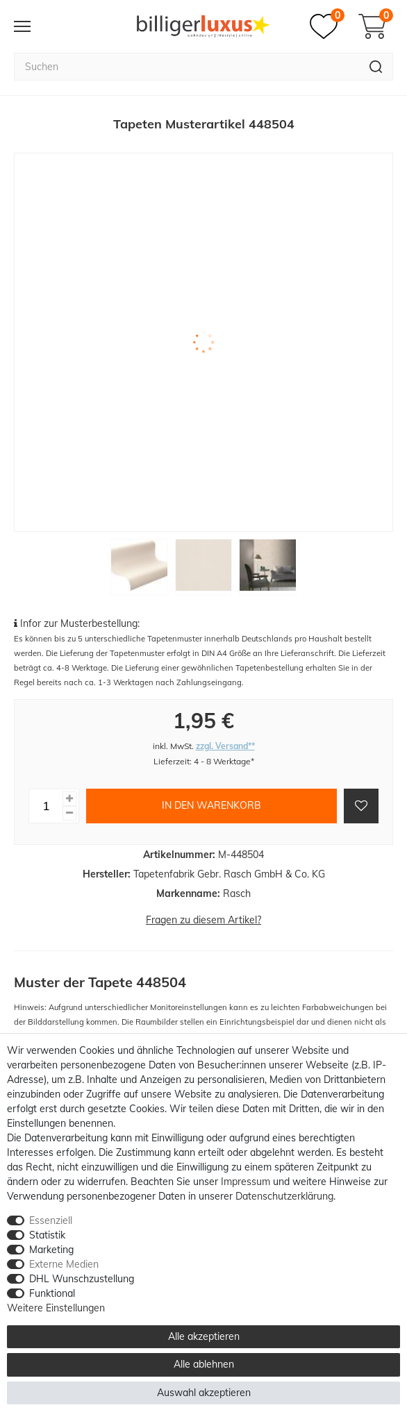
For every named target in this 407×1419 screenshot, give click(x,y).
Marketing (51, 1249)
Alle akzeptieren (204, 1336)
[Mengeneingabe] (46, 806)
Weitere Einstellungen (56, 1308)
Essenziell (50, 1220)
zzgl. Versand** (225, 746)
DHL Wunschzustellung (81, 1279)
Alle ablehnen (204, 1364)
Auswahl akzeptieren (204, 1392)
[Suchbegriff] (186, 67)
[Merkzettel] (327, 26)
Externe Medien (64, 1264)
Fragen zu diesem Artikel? (203, 920)
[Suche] (376, 67)
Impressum (245, 1181)
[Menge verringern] (69, 813)
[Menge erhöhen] (69, 798)
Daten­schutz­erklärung (284, 1196)
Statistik (47, 1235)
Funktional (52, 1293)
